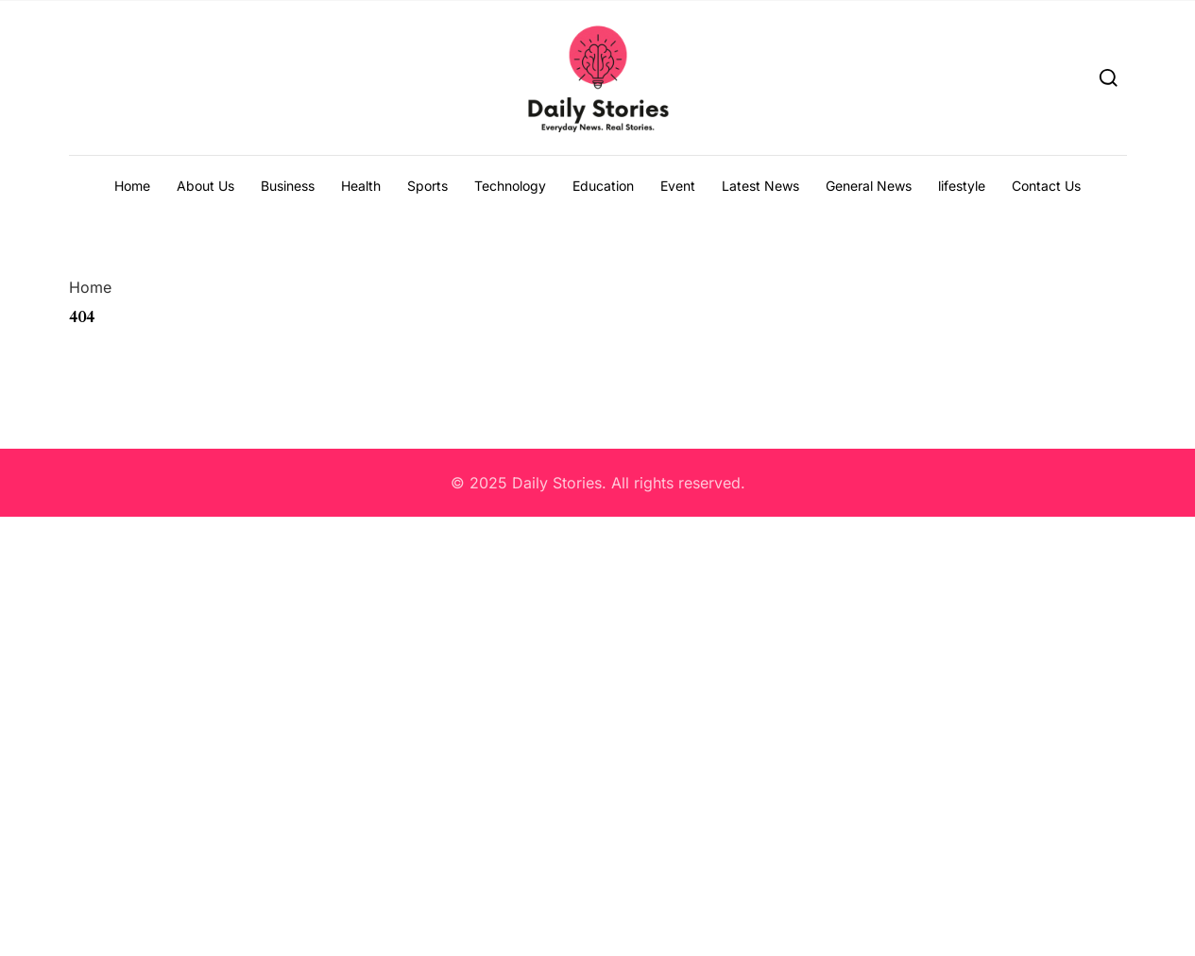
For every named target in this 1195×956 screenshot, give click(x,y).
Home (132, 186)
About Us (205, 186)
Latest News (760, 186)
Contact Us (1046, 186)
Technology (510, 186)
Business (288, 186)
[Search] (1108, 77)
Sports (427, 186)
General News (869, 186)
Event (677, 186)
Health (361, 186)
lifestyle (961, 186)
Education (603, 186)
